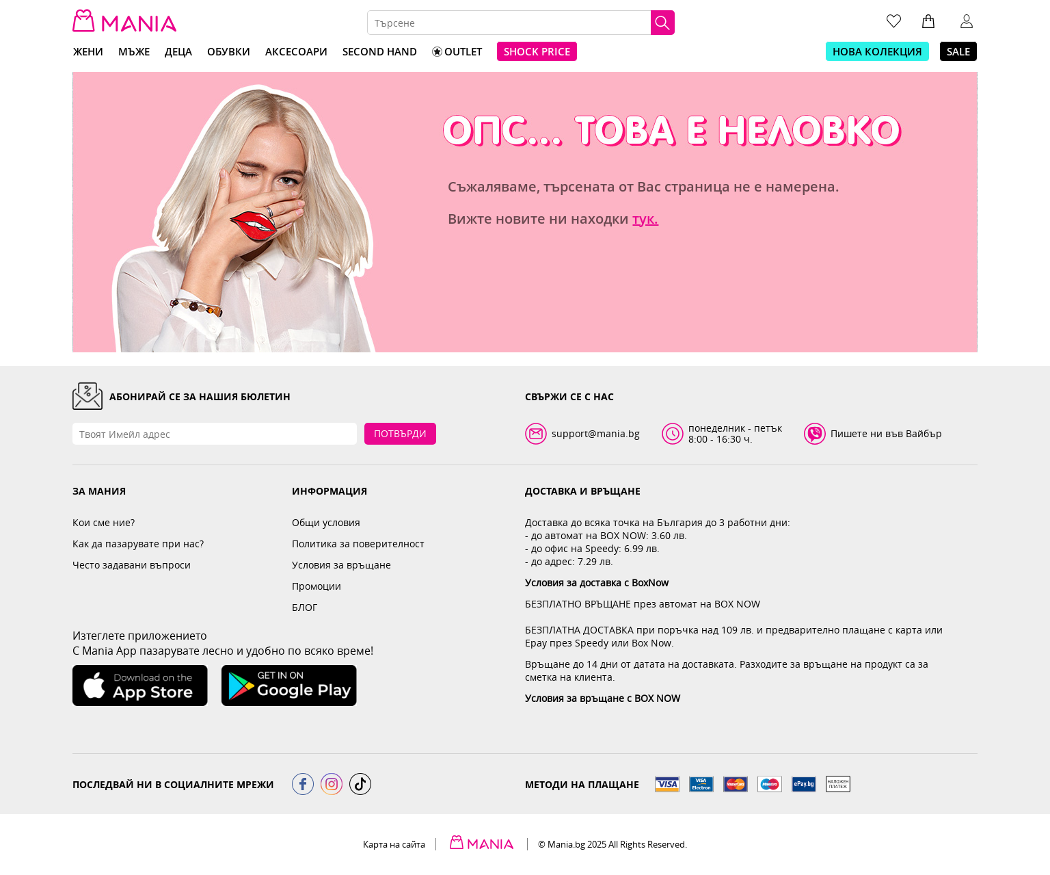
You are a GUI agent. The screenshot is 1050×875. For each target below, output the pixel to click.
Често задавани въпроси (131, 564)
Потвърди (400, 433)
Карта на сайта (394, 844)
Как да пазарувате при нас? (138, 543)
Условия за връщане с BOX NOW (602, 698)
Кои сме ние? (103, 522)
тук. (645, 218)
